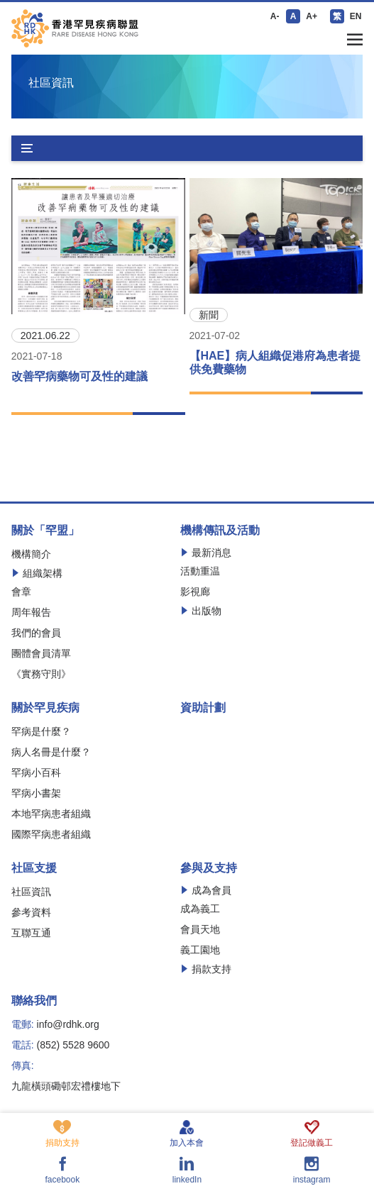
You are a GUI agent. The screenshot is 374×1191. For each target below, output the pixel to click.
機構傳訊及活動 (220, 530)
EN (356, 16)
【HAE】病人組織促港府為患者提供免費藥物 (275, 362)
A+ (311, 16)
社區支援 (34, 868)
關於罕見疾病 (45, 708)
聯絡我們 (34, 1001)
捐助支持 (62, 1133)
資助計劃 (203, 708)
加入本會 (187, 1133)
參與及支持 (208, 868)
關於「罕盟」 (45, 530)
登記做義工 (311, 1133)
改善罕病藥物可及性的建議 (79, 376)
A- (275, 16)
